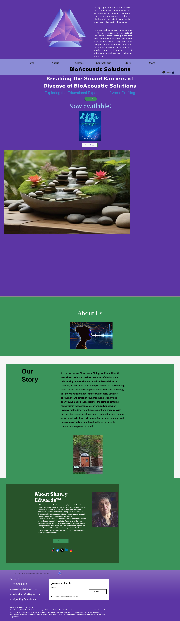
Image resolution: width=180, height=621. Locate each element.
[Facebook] (58, 550)
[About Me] (61, 541)
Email (53, 587)
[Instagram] (71, 550)
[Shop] (173, 72)
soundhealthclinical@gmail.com (25, 594)
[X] (62, 550)
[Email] (69, 591)
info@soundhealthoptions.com (78, 614)
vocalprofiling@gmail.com (23, 599)
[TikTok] (53, 550)
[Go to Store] (90, 145)
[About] (90, 99)
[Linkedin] (66, 550)
